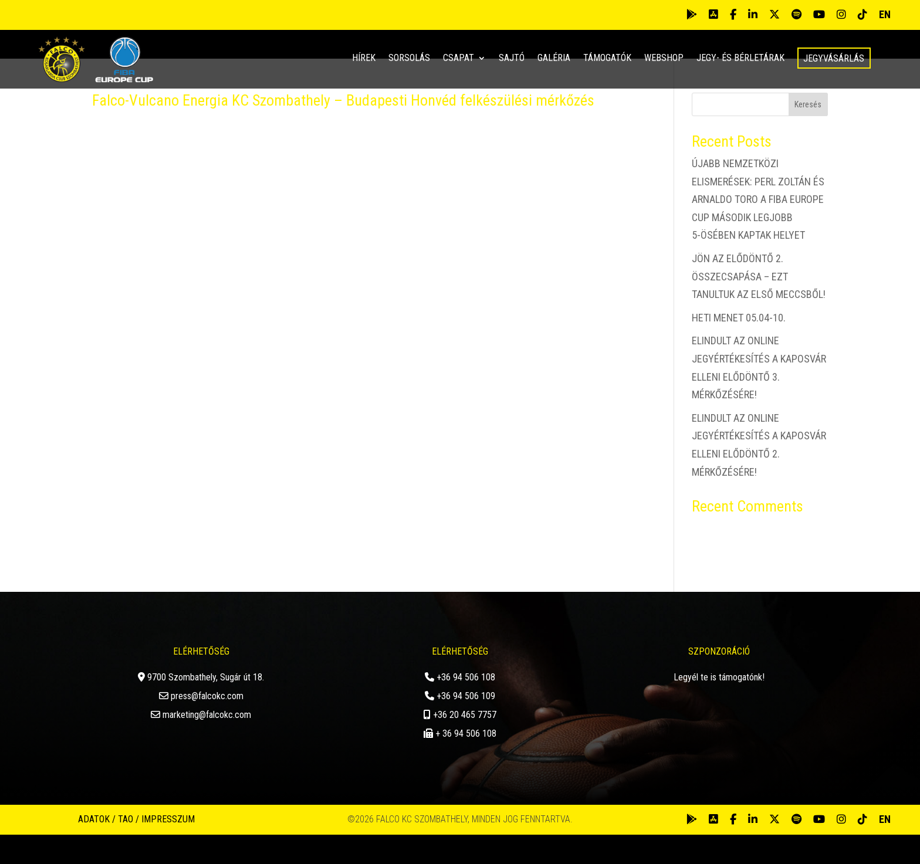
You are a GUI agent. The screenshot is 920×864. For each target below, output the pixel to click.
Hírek (364, 58)
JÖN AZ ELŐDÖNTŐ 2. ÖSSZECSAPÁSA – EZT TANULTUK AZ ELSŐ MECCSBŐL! (759, 306)
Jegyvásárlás (833, 58)
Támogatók (607, 58)
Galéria (553, 58)
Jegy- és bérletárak (740, 58)
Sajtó (512, 58)
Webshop (664, 58)
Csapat (458, 58)
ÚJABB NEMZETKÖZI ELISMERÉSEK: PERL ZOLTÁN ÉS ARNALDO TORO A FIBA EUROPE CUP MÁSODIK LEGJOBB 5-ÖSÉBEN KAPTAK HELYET (758, 229)
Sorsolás (409, 58)
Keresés (807, 134)
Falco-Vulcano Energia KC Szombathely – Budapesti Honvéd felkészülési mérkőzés (343, 130)
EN (885, 14)
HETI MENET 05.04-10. (739, 347)
